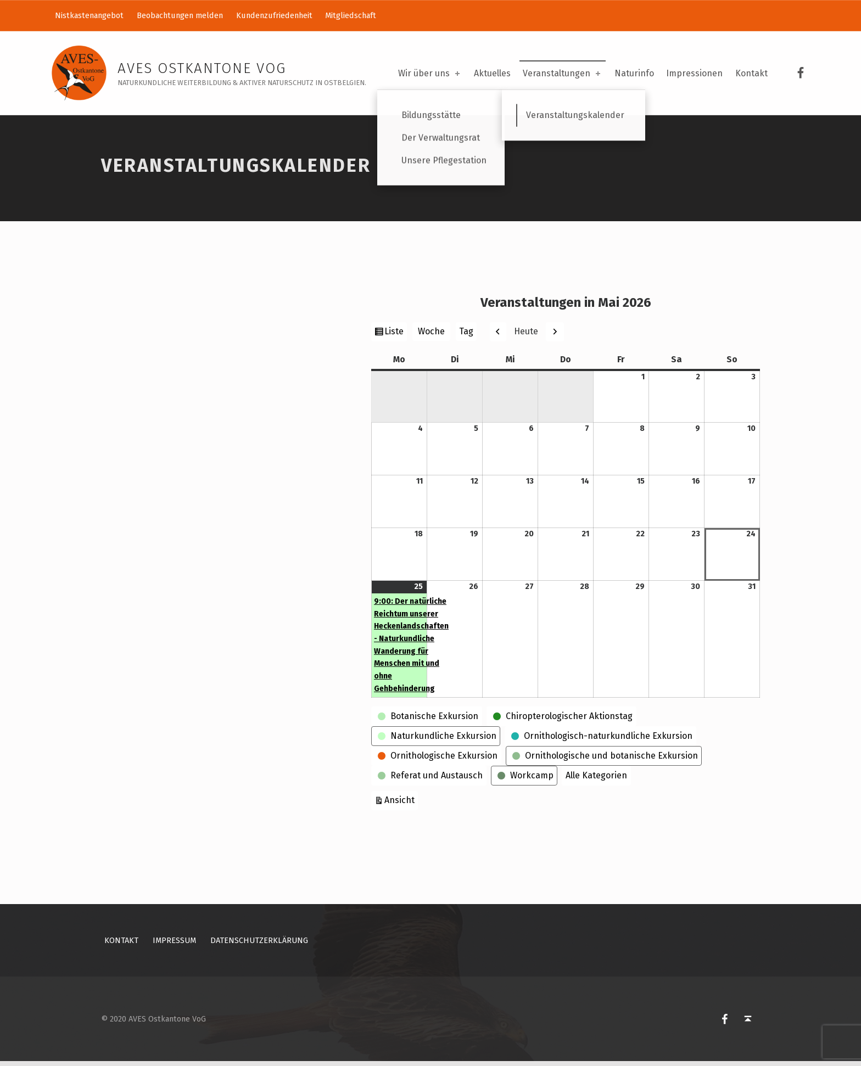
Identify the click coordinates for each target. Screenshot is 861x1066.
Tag (466, 336)
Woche (431, 336)
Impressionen (694, 73)
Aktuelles (492, 73)
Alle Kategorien (596, 780)
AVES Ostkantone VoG (202, 68)
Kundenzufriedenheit (274, 15)
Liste (395, 337)
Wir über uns (430, 73)
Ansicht (401, 803)
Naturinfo (634, 73)
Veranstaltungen (562, 73)
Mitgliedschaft (350, 15)
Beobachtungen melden (180, 15)
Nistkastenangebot (89, 15)
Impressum (174, 945)
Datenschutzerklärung (259, 945)
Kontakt (751, 73)
